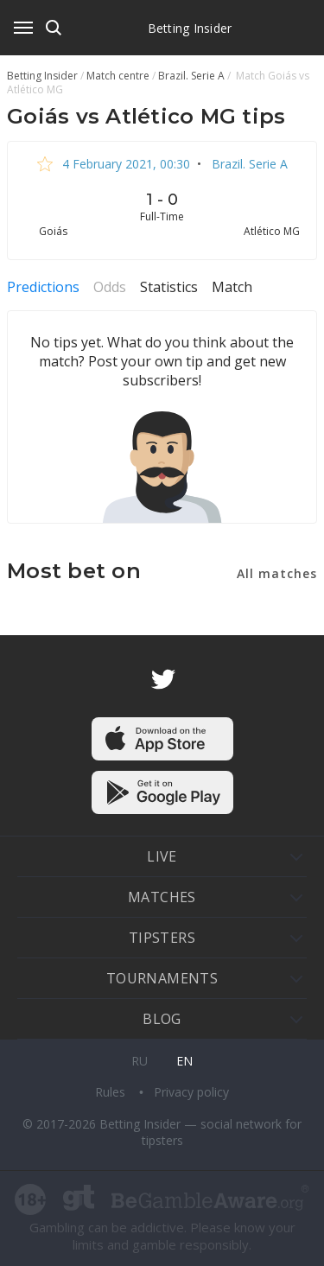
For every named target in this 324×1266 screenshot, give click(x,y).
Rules (112, 1092)
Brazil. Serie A (248, 164)
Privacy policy (191, 1092)
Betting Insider (190, 28)
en (184, 1061)
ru (139, 1061)
